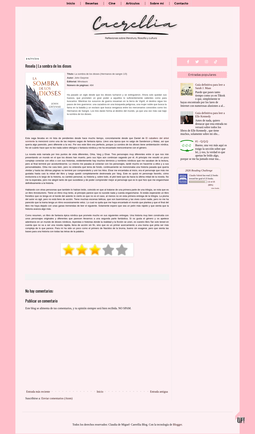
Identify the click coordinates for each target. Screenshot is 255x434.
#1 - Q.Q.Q (201, 141)
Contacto (181, 3)
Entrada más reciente (38, 391)
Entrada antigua (159, 391)
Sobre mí (157, 3)
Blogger (177, 424)
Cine (112, 3)
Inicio (71, 3)
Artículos (133, 3)
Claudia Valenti (195, 175)
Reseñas (91, 3)
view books (215, 188)
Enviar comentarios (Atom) (57, 398)
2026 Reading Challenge (198, 170)
